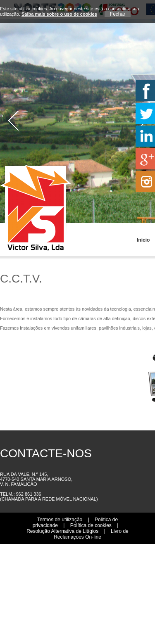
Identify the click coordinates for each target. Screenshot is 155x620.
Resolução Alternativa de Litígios (62, 531)
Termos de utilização (59, 520)
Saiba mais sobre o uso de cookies (59, 14)
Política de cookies (91, 525)
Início (138, 240)
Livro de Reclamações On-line (91, 534)
